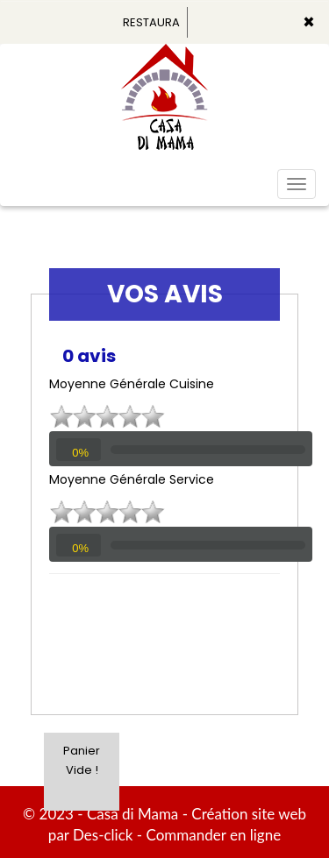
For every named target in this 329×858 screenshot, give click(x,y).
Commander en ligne (214, 835)
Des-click (102, 835)
